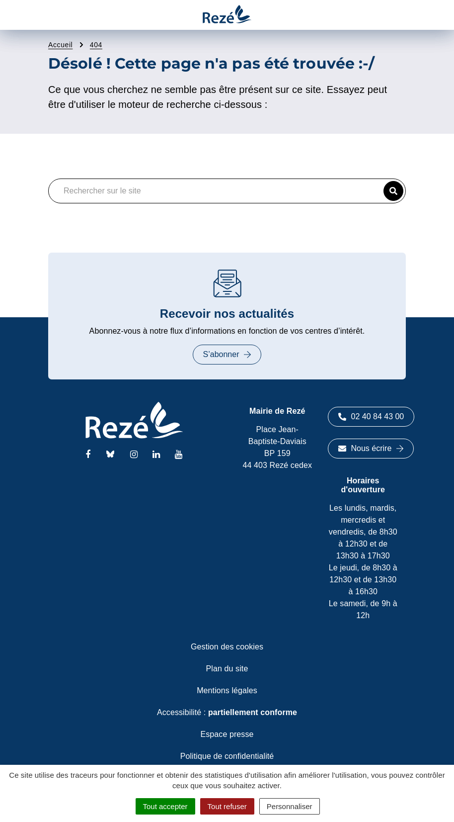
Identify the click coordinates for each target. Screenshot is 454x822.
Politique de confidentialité (227, 756)
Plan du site (227, 668)
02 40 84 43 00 (371, 416)
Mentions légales (227, 690)
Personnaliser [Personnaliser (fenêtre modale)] (289, 806)
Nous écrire (371, 448)
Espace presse (226, 734)
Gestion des (227, 646)
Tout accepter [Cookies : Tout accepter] (165, 806)
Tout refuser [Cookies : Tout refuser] (227, 806)
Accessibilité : (227, 712)
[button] (393, 191)
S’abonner (227, 354)
